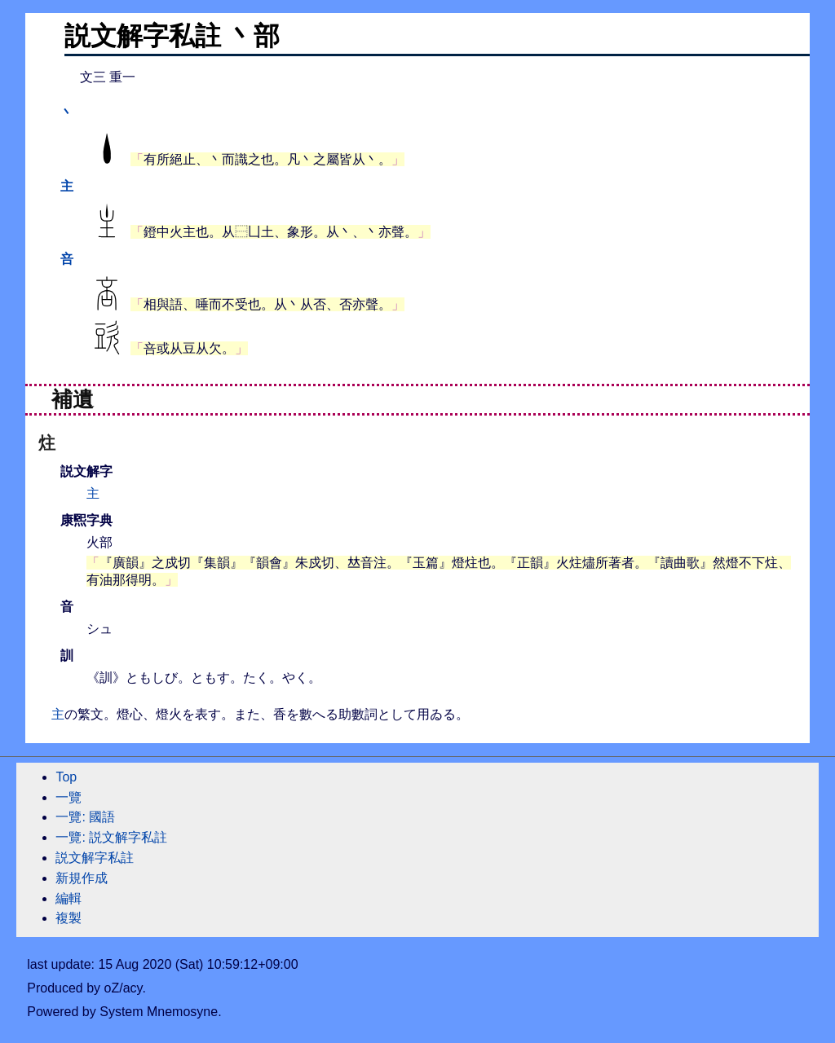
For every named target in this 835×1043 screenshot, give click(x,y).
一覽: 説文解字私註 (111, 837)
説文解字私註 (94, 858)
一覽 (68, 797)
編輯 (68, 898)
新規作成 (81, 878)
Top (66, 777)
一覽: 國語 (85, 817)
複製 (68, 918)
